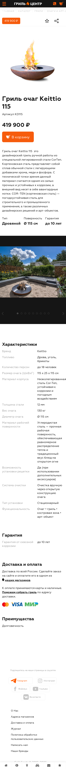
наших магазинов (17, 580)
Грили (38, 11)
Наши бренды (19, 751)
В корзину (21, 137)
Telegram (22, 681)
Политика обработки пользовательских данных (27, 737)
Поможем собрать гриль (19, 592)
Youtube (43, 689)
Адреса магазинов (22, 717)
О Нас (14, 711)
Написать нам (19, 745)
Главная (8, 11)
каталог (24, 11)
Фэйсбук (22, 689)
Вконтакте (35, 697)
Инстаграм (49, 681)
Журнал (16, 729)
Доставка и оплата (22, 723)
